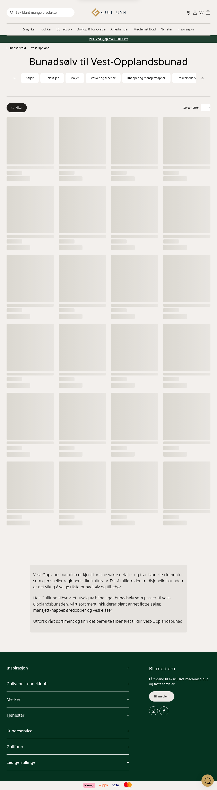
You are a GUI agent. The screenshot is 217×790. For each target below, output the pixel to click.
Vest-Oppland (40, 48)
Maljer (75, 78)
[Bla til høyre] (202, 78)
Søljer (30, 78)
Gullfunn (15, 746)
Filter (17, 108)
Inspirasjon (185, 29)
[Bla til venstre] (14, 78)
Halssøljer (52, 78)
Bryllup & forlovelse (91, 29)
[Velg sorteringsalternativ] (205, 107)
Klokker (46, 29)
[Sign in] (195, 12)
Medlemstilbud (145, 29)
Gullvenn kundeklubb (27, 683)
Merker (13, 699)
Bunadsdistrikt (16, 48)
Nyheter (167, 29)
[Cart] (208, 12)
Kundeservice (19, 731)
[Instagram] (153, 710)
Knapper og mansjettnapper (146, 78)
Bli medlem (161, 696)
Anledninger (120, 29)
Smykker (29, 29)
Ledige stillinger (22, 762)
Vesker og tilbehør (103, 78)
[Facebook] (163, 710)
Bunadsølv (64, 29)
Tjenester (16, 715)
